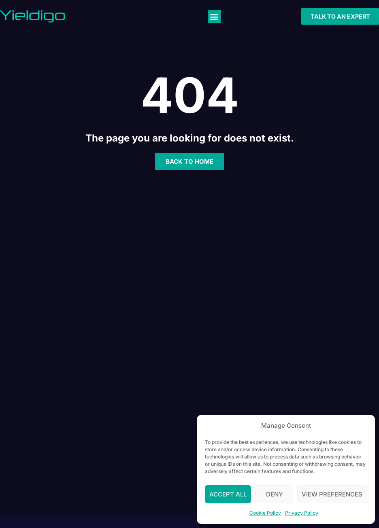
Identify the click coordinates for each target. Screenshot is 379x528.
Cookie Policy (265, 513)
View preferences (332, 494)
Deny (274, 494)
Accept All (228, 494)
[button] (214, 16)
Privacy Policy (301, 513)
